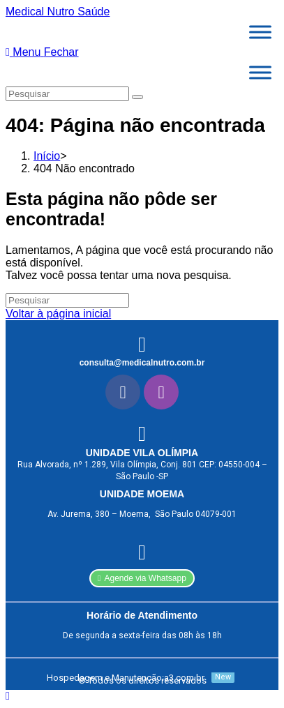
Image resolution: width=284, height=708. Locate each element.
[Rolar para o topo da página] (8, 696)
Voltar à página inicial (58, 313)
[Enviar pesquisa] (137, 97)
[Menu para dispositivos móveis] (42, 52)
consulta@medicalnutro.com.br (142, 363)
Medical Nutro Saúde (58, 11)
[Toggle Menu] (260, 31)
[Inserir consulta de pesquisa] (67, 93)
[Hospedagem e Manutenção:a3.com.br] (138, 677)
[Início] (46, 156)
